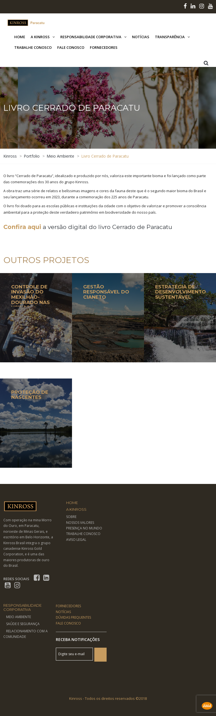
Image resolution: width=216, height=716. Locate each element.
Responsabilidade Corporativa (90, 36)
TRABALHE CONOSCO (83, 533)
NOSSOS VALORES (80, 522)
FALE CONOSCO (68, 623)
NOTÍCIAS (63, 611)
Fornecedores (103, 47)
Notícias (140, 36)
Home (19, 36)
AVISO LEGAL (76, 539)
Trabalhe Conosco (33, 47)
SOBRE (71, 516)
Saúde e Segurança (23, 623)
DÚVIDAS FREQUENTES (73, 617)
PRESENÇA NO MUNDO (84, 528)
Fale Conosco (70, 47)
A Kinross (40, 36)
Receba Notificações (78, 639)
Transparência (170, 36)
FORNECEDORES (68, 606)
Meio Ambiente (18, 616)
